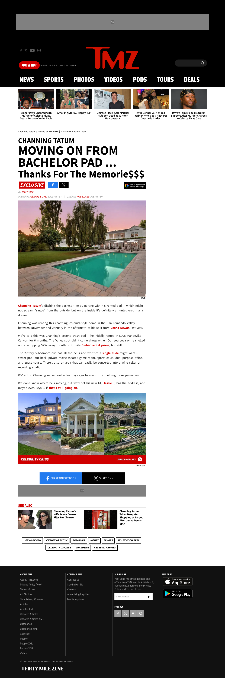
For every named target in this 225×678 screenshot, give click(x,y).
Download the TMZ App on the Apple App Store (177, 581)
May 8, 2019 (83, 196)
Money (94, 540)
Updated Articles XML (32, 619)
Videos (113, 80)
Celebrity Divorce (59, 547)
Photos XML (26, 648)
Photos (84, 80)
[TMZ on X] (26, 50)
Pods (140, 80)
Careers (71, 589)
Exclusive (82, 547)
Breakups (78, 540)
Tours (165, 80)
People (24, 638)
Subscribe (149, 596)
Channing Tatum (56, 540)
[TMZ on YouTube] (133, 613)
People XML (26, 643)
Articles (24, 604)
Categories (26, 624)
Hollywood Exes (128, 540)
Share (61, 478)
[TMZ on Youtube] (32, 50)
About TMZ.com (29, 579)
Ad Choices (26, 594)
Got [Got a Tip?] (29, 65)
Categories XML (28, 628)
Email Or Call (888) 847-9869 (58, 65)
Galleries (25, 633)
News (27, 80)
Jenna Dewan (32, 540)
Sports (53, 80)
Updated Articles (29, 614)
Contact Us (73, 579)
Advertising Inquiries (78, 594)
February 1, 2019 (38, 196)
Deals (192, 80)
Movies (108, 540)
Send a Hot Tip (75, 584)
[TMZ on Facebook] (21, 50)
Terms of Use (27, 589)
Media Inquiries (75, 599)
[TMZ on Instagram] (39, 50)
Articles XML (27, 609)
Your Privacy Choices (31, 599)
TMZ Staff (27, 192)
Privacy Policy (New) (31, 584)
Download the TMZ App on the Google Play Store (177, 593)
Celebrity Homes (104, 547)
